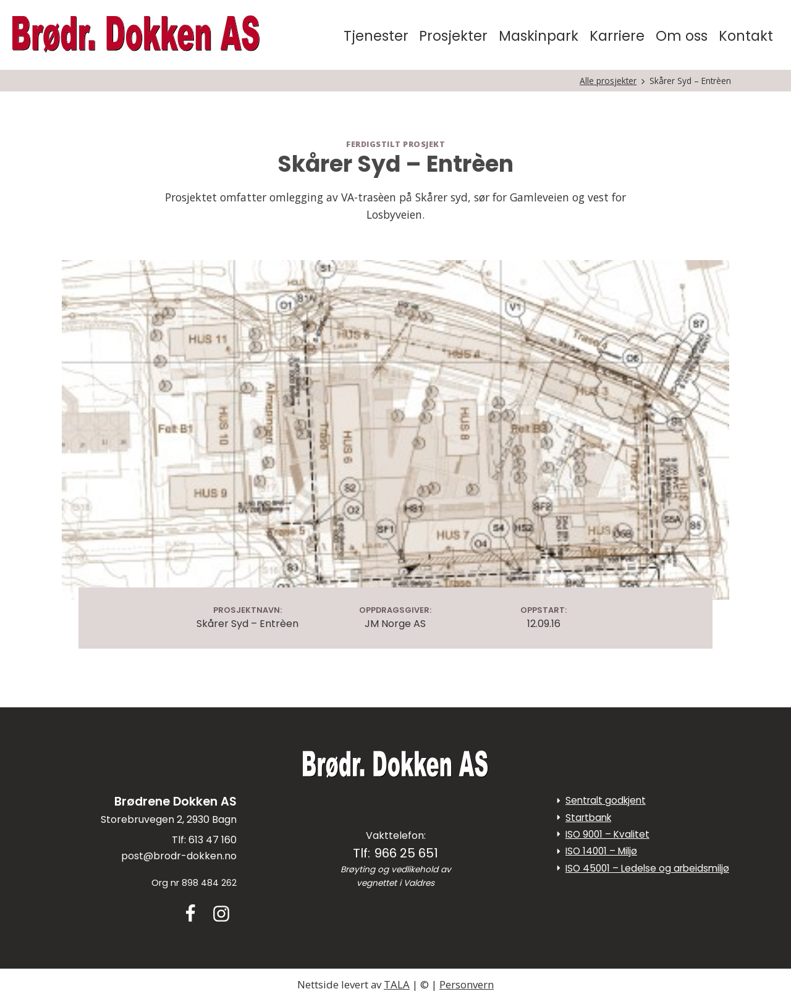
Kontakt (746, 36)
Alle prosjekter (608, 80)
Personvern (466, 984)
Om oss (682, 36)
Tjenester (376, 36)
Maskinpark (538, 36)
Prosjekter (453, 36)
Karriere (617, 36)
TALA (397, 984)
